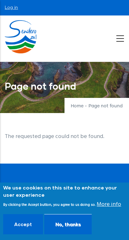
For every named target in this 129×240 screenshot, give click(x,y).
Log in (11, 7)
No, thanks (68, 225)
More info (109, 205)
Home (77, 106)
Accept (23, 225)
